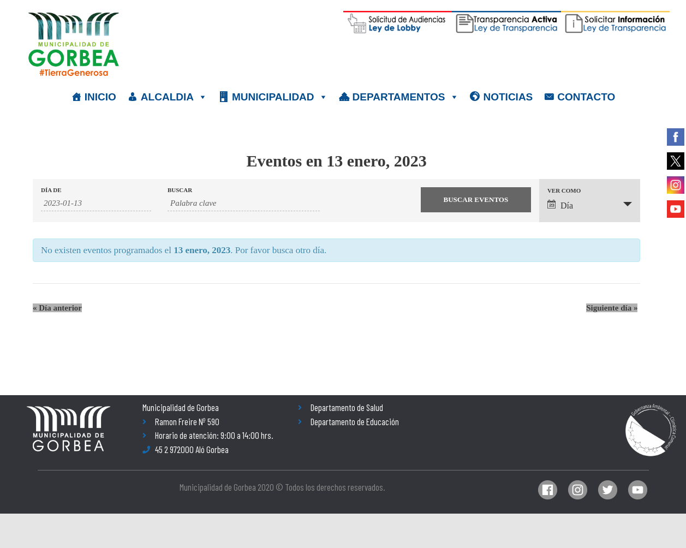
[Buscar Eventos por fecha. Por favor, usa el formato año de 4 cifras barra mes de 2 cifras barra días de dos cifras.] (96, 203)
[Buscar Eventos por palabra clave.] (244, 203)
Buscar (180, 190)
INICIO (100, 97)
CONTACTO (586, 97)
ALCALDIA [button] (174, 97)
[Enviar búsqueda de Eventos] (476, 199)
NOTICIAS (508, 97)
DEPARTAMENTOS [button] (406, 97)
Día (560, 205)
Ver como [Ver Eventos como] (564, 191)
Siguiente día (611, 307)
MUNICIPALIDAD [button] (280, 97)
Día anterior (57, 307)
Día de (51, 190)
